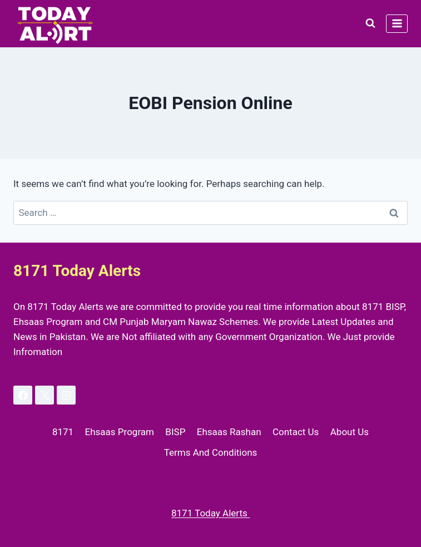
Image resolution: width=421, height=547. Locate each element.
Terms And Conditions (210, 452)
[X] (44, 395)
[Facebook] (22, 395)
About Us (349, 431)
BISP (175, 431)
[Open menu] (397, 23)
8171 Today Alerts (210, 513)
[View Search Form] (370, 23)
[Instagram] (66, 395)
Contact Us (296, 431)
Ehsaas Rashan (229, 431)
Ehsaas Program (119, 431)
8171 (62, 431)
